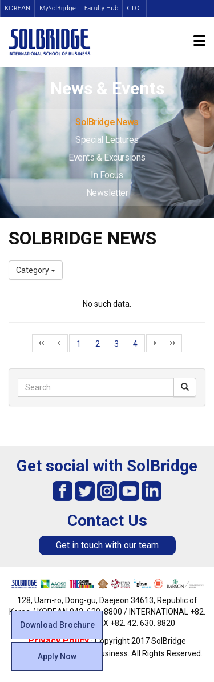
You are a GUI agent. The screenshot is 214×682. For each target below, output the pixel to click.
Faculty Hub (101, 8)
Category (35, 270)
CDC (134, 8)
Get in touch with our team (107, 545)
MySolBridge (57, 8)
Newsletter (107, 192)
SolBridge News (107, 122)
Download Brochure (57, 624)
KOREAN (17, 8)
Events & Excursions (106, 157)
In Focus (107, 175)
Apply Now (57, 656)
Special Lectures (107, 139)
